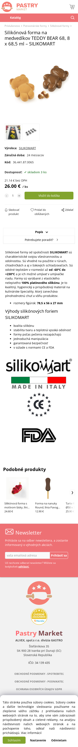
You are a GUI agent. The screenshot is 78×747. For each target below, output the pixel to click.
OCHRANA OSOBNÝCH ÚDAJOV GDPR (39, 689)
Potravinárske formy (35, 25)
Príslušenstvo (12, 25)
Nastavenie (38, 740)
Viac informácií (31, 733)
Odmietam (59, 740)
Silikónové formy (59, 25)
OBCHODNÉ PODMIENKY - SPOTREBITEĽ (39, 674)
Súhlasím (14, 740)
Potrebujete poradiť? (39, 240)
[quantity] (13, 195)
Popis (39, 232)
